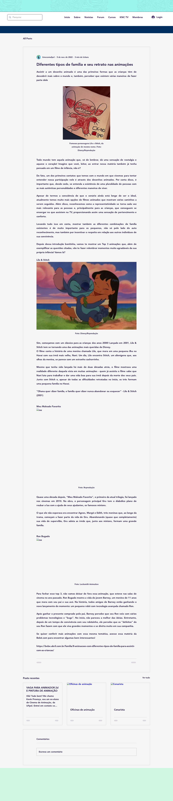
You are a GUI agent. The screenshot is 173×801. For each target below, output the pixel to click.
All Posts (27, 38)
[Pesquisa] (24, 17)
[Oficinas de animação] (86, 694)
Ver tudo (146, 677)
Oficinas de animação (82, 709)
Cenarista (119, 709)
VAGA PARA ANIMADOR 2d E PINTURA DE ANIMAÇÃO (42, 689)
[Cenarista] (130, 694)
